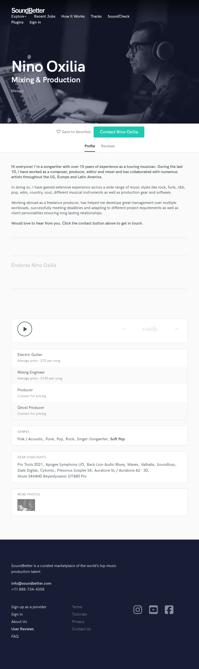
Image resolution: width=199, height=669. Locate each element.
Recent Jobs (44, 16)
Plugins (17, 22)
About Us (19, 621)
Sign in (35, 22)
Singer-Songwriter (92, 439)
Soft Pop (117, 439)
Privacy (78, 621)
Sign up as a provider (29, 607)
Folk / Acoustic (30, 439)
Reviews (108, 146)
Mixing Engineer (31, 372)
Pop (60, 439)
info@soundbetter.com (31, 583)
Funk (50, 439)
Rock (70, 439)
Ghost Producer (30, 407)
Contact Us (81, 629)
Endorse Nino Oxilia (33, 265)
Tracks (96, 16)
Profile (90, 146)
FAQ (15, 636)
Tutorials (79, 614)
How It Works (73, 16)
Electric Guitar (29, 355)
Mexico (17, 91)
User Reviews (22, 629)
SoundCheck (118, 16)
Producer (25, 390)
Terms (77, 607)
